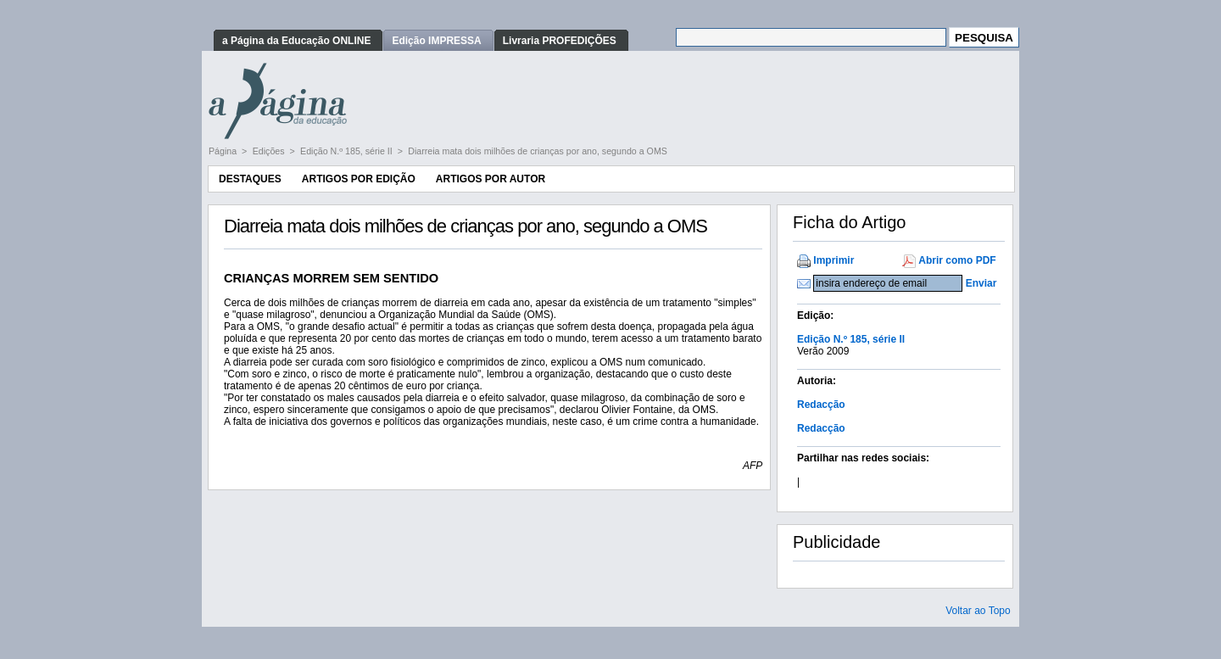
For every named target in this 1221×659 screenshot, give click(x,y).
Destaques (250, 179)
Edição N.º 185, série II (347, 151)
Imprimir (833, 260)
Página (224, 151)
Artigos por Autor (490, 179)
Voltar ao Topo (978, 611)
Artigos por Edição (358, 179)
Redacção (821, 404)
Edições (270, 151)
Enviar (981, 283)
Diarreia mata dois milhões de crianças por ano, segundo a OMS (537, 151)
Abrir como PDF (956, 260)
